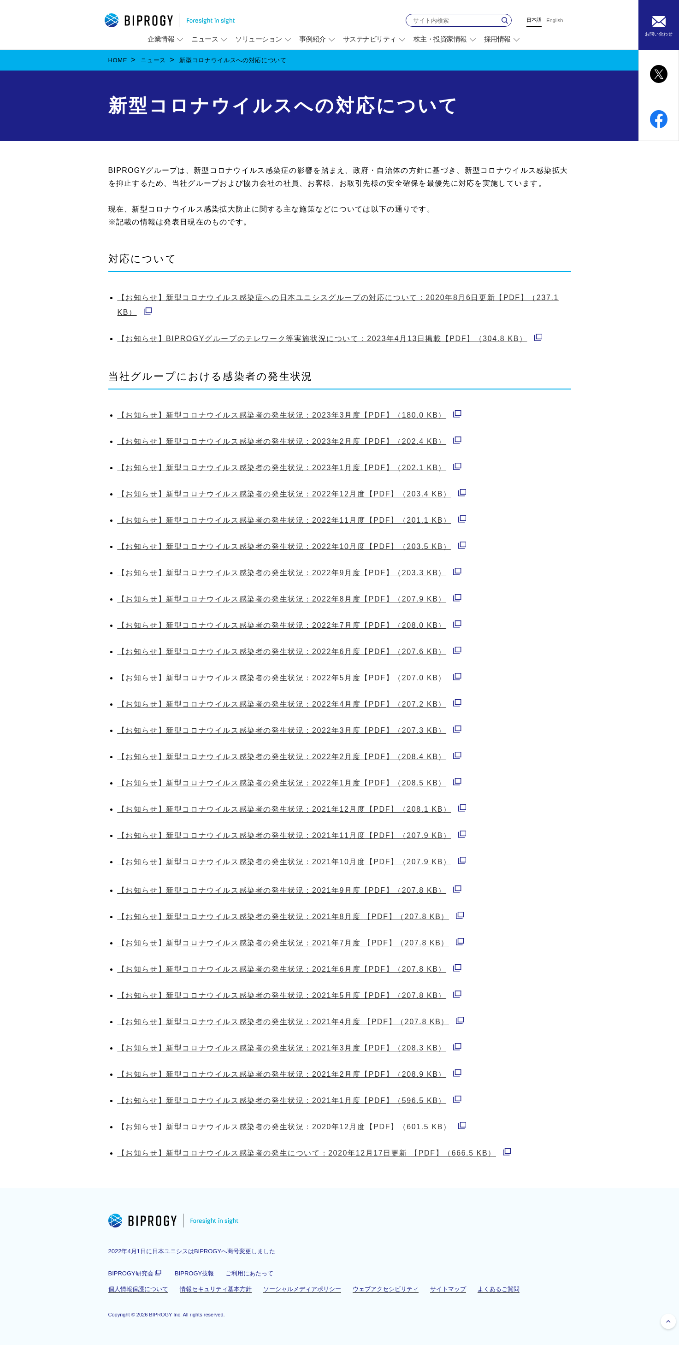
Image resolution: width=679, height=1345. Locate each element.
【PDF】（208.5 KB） (289, 783)
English (554, 20)
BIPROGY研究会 (135, 1273)
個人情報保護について (138, 1289)
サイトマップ (448, 1289)
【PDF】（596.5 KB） (289, 1100)
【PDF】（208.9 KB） (289, 1074)
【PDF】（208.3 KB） (289, 1048)
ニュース (153, 60)
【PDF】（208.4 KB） (289, 757)
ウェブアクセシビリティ (386, 1289)
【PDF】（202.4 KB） (289, 441)
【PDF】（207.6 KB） (289, 651)
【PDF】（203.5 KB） (292, 546)
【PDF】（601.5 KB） (292, 1127)
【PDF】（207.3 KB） (289, 730)
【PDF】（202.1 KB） (289, 468)
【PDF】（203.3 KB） (289, 573)
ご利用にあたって (249, 1273)
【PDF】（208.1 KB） (292, 809)
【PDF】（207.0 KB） (289, 678)
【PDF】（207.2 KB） (289, 704)
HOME (118, 60)
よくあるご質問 (499, 1289)
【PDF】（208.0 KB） (289, 625)
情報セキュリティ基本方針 (216, 1289)
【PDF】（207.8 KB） (289, 890)
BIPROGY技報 (194, 1273)
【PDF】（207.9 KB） (289, 599)
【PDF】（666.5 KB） (314, 1153)
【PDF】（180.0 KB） (289, 415)
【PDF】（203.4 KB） (292, 494)
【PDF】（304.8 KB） (330, 338)
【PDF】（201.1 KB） (292, 520)
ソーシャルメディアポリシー (302, 1289)
